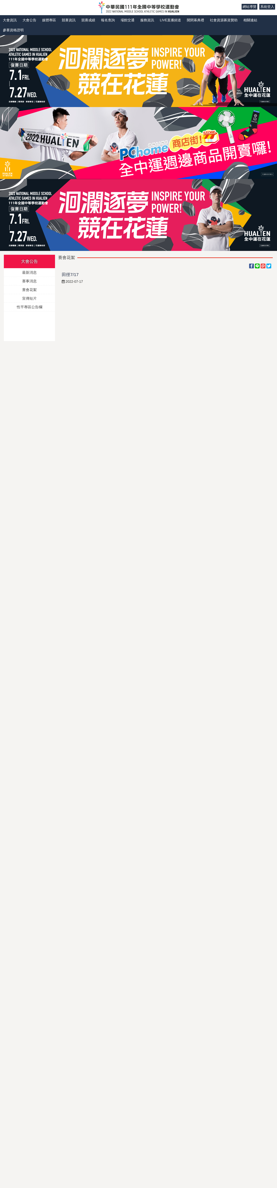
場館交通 (127, 20)
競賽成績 (88, 20)
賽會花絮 (29, 290)
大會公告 (29, 20)
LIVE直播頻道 (170, 20)
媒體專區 (49, 20)
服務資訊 (147, 20)
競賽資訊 (69, 20)
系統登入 (267, 7)
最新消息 (29, 272)
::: (237, 7)
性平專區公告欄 (29, 307)
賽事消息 (29, 281)
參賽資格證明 (13, 30)
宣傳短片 (29, 298)
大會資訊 (10, 20)
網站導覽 (249, 7)
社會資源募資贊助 (224, 20)
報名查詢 (108, 20)
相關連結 (250, 20)
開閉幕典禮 (195, 20)
